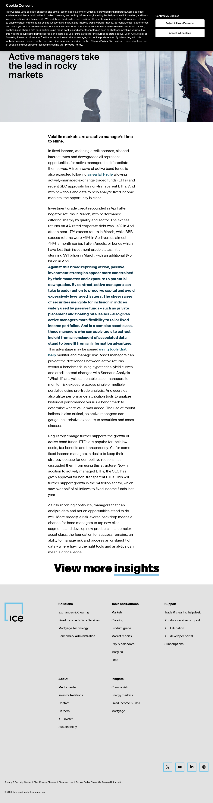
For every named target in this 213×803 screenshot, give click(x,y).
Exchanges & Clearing (73, 612)
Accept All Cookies (180, 27)
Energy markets (122, 695)
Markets (117, 612)
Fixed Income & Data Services (79, 620)
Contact (63, 703)
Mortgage (118, 711)
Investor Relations (70, 695)
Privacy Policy (99, 35)
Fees (114, 660)
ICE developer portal (178, 636)
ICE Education (174, 628)
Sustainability (67, 727)
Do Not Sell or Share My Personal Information (99, 782)
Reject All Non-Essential (180, 17)
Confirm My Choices (167, 10)
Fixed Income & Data (125, 703)
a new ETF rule (100, 174)
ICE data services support (182, 620)
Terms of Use (66, 782)
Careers (64, 711)
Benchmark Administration (76, 636)
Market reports (121, 636)
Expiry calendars (122, 644)
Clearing (117, 620)
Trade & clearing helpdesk (182, 612)
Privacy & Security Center (18, 782)
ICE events (65, 719)
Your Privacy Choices (45, 782)
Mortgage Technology (73, 628)
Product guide (121, 628)
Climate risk (119, 687)
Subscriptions (173, 644)
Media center (67, 687)
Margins (117, 652)
